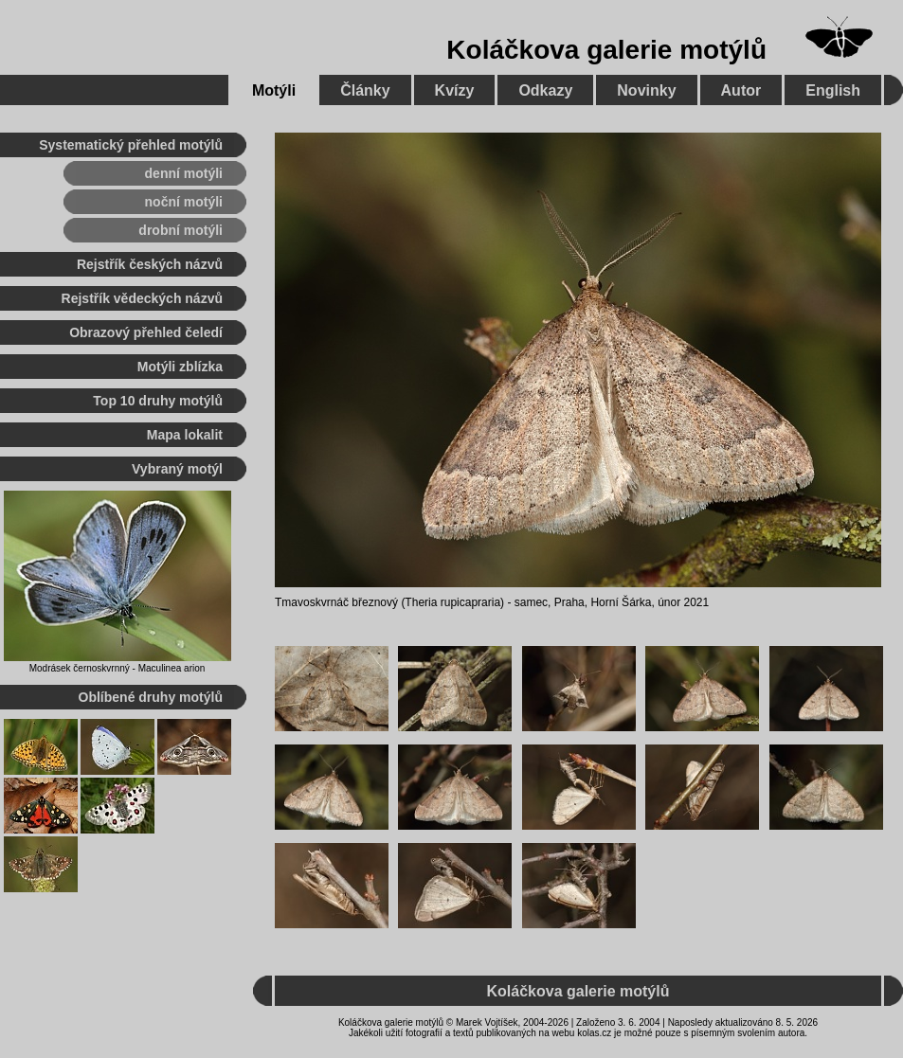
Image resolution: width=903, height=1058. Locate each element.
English (832, 90)
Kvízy (455, 90)
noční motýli (184, 201)
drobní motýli (180, 230)
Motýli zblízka (180, 366)
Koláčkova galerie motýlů (606, 49)
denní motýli (184, 173)
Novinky (646, 90)
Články (364, 90)
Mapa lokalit (185, 434)
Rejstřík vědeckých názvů (142, 298)
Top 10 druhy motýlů (158, 400)
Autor (741, 90)
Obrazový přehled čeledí (146, 332)
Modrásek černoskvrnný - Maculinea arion (117, 668)
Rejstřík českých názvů (150, 264)
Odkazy (545, 90)
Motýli (274, 90)
